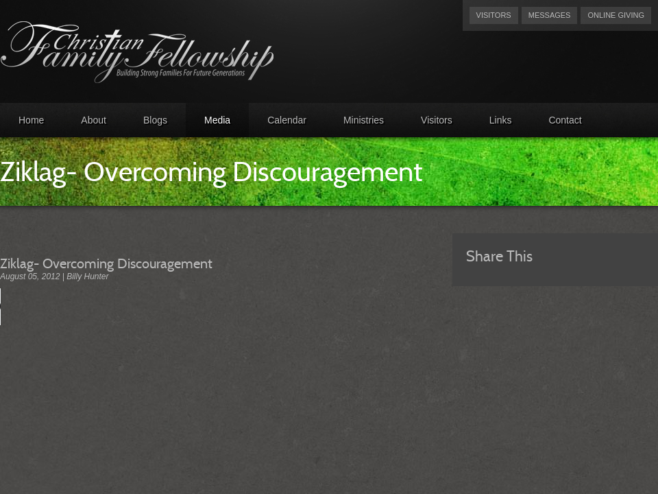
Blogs (155, 120)
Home (31, 120)
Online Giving (615, 15)
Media (217, 120)
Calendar (286, 120)
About (93, 120)
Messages (549, 15)
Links (500, 120)
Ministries (363, 120)
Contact (564, 120)
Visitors (493, 15)
